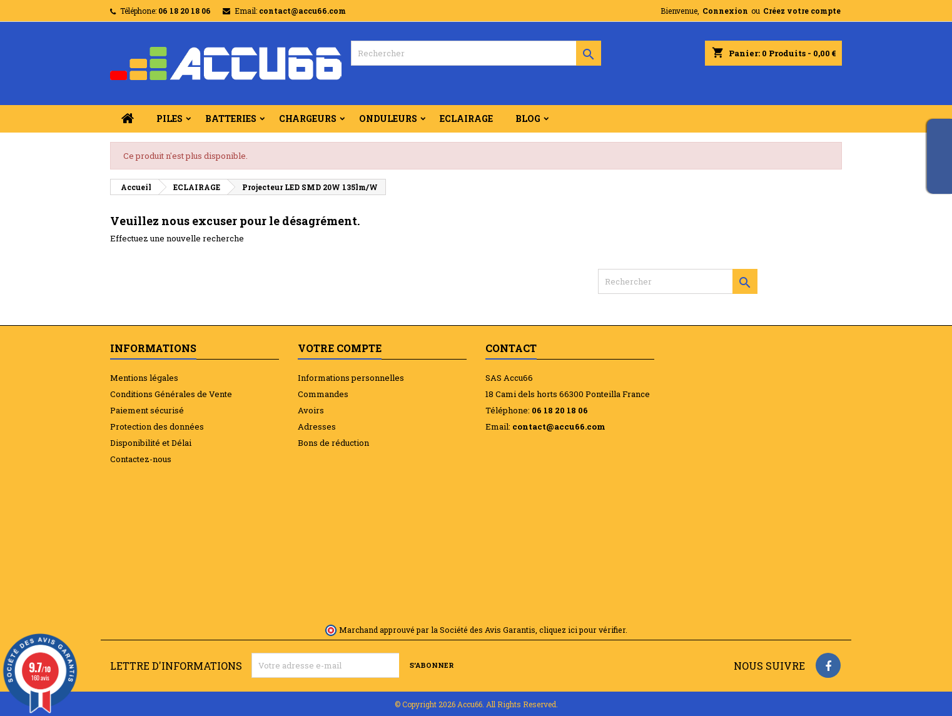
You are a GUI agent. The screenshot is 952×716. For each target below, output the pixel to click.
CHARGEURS (308, 118)
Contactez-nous (140, 459)
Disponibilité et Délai (150, 442)
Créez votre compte (802, 11)
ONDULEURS (388, 118)
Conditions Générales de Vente (171, 394)
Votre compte (340, 348)
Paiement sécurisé (147, 410)
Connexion (725, 11)
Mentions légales (144, 377)
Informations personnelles (351, 377)
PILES (169, 118)
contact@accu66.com (302, 11)
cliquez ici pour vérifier (582, 630)
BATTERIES (230, 118)
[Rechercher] (476, 53)
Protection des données (157, 426)
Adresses (317, 426)
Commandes (323, 394)
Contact (511, 348)
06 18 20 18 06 (184, 11)
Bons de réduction (333, 442)
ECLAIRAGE (466, 118)
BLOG (527, 118)
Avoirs (311, 410)
